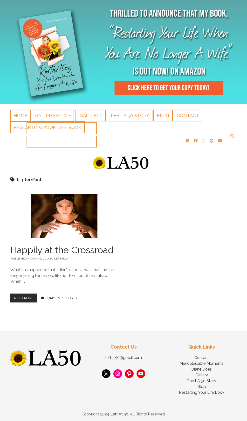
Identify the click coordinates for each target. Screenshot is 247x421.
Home (20, 115)
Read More (25, 295)
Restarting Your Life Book (48, 127)
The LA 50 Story (129, 115)
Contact (188, 115)
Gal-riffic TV (51, 115)
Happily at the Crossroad (62, 248)
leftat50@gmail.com (123, 355)
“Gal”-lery (90, 115)
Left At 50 (119, 412)
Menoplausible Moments (201, 361)
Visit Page (123, 52)
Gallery (201, 373)
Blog (163, 115)
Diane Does (201, 367)
